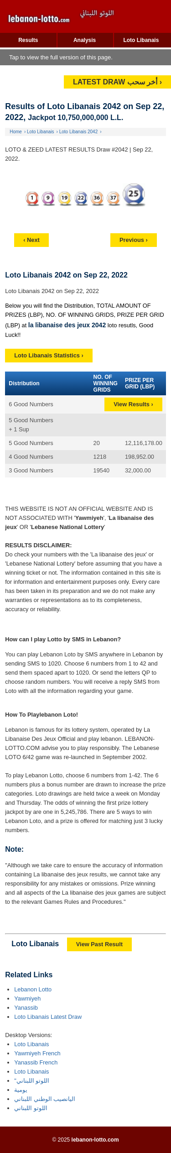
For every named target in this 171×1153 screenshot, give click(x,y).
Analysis (84, 40)
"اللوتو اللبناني (31, 1080)
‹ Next (31, 239)
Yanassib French (35, 1062)
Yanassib (26, 1007)
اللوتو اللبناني (30, 1108)
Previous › (133, 239)
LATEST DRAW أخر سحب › (117, 82)
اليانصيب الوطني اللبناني (44, 1098)
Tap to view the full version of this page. (61, 57)
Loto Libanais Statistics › (48, 355)
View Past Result (99, 944)
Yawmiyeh (27, 998)
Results (28, 40)
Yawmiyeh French (37, 1053)
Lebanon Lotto (33, 989)
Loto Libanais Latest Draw (48, 1016)
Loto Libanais (141, 40)
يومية (20, 1089)
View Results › (133, 404)
